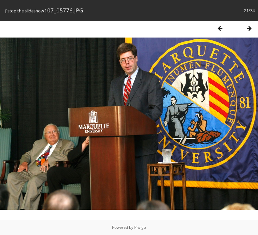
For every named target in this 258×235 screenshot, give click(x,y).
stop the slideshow (25, 11)
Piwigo (140, 227)
